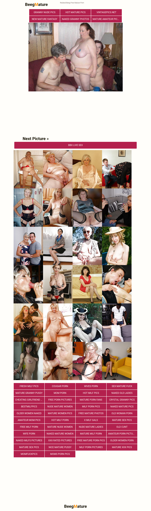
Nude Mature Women (60, 406)
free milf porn (29, 426)
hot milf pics (91, 393)
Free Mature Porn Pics (91, 440)
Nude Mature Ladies (91, 426)
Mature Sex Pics (122, 420)
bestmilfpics (29, 406)
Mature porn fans (91, 399)
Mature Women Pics (60, 413)
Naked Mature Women (60, 433)
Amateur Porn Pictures (122, 433)
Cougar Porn (60, 386)
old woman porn (121, 413)
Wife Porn (29, 433)
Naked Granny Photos (75, 19)
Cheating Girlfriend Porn (29, 399)
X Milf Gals (91, 420)
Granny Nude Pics (44, 12)
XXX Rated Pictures (60, 440)
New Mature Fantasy (44, 19)
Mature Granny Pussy (29, 393)
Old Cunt (122, 426)
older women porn (122, 440)
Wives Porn (91, 386)
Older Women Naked (29, 413)
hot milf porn (60, 420)
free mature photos (90, 413)
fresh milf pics (29, 386)
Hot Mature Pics (75, 12)
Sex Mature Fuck (122, 386)
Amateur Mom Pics (29, 420)
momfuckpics (29, 454)
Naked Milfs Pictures (29, 440)
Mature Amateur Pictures (107, 19)
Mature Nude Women (60, 426)
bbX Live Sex (75, 145)
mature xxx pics (122, 447)
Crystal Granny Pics (122, 399)
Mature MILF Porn (91, 433)
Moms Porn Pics (60, 454)
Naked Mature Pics (121, 406)
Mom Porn (60, 393)
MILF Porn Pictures (91, 447)
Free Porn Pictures (60, 399)
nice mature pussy (60, 447)
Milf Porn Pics (91, 406)
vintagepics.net (106, 12)
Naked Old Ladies (121, 393)
